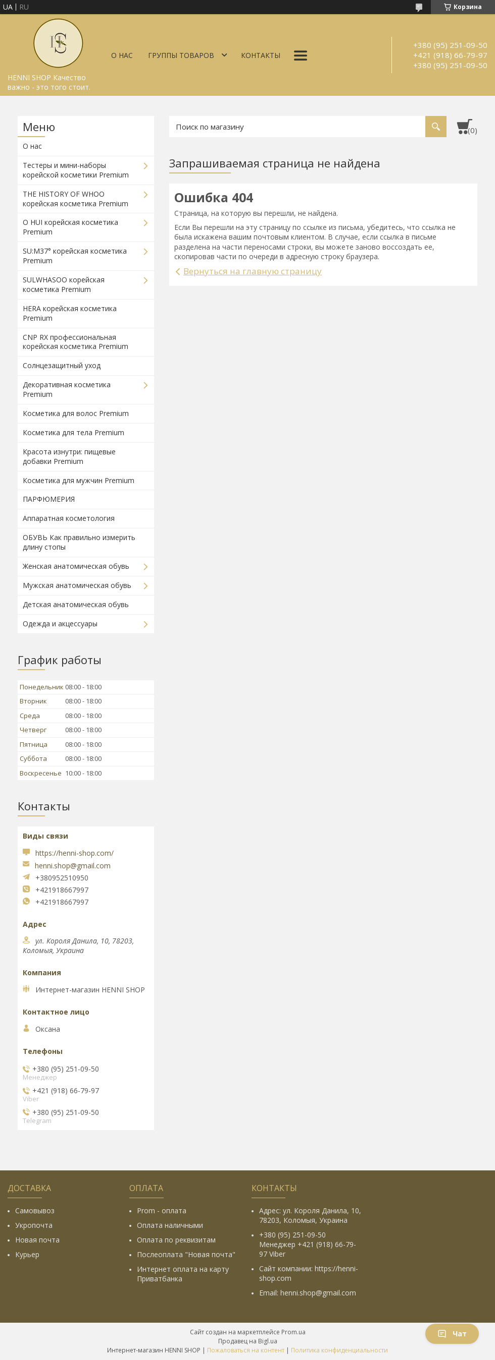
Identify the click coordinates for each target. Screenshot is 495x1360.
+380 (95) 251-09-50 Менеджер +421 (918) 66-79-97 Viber (307, 1244)
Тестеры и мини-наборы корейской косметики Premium (76, 170)
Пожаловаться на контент (245, 1350)
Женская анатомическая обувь (76, 566)
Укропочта (34, 1225)
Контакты (260, 55)
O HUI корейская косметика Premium (70, 226)
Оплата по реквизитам (176, 1240)
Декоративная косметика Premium (67, 389)
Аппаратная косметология (69, 518)
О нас (122, 55)
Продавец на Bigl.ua (247, 1341)
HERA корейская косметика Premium (70, 313)
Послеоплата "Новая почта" (186, 1254)
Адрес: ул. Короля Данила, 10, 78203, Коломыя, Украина (310, 1215)
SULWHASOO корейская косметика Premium (64, 284)
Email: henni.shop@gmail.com (307, 1292)
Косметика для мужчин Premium (78, 480)
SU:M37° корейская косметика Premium (75, 255)
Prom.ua (293, 1332)
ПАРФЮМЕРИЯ (49, 499)
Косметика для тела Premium (73, 432)
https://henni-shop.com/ (74, 853)
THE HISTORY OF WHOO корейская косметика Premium (75, 198)
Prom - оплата (161, 1210)
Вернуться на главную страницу (252, 271)
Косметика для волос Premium (76, 413)
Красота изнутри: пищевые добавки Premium (69, 456)
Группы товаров (181, 55)
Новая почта (37, 1240)
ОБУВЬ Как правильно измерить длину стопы (79, 542)
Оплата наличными (170, 1225)
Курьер (27, 1254)
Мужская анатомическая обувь (77, 585)
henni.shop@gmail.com (73, 865)
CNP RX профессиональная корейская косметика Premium (75, 341)
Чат (452, 1333)
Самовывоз (35, 1210)
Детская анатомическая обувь (76, 604)
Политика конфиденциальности (339, 1350)
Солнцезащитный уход (62, 365)
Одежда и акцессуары (60, 623)
